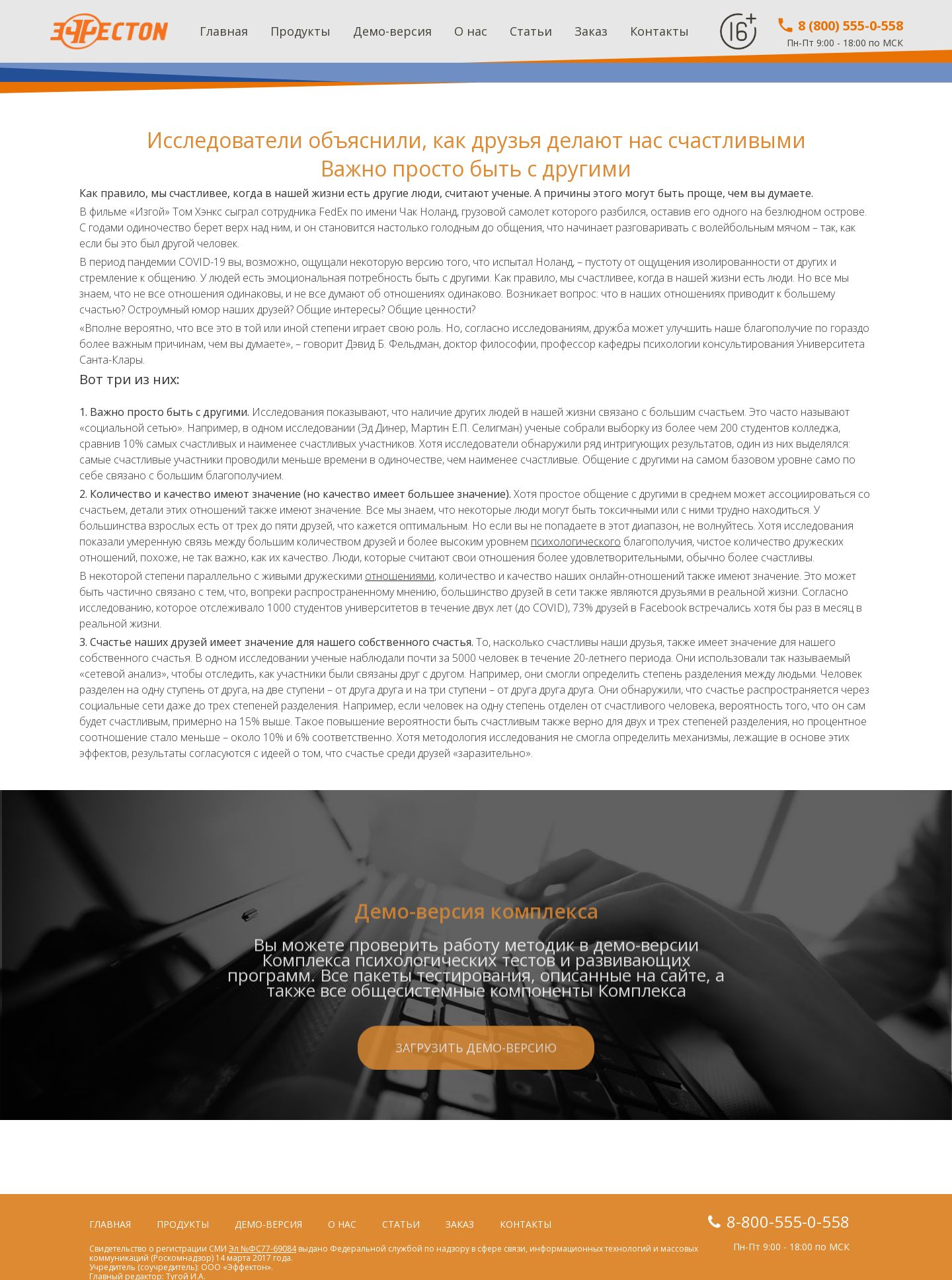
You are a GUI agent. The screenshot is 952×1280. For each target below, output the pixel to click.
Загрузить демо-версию (476, 1113)
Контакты (659, 31)
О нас (470, 31)
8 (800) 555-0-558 (839, 25)
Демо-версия (392, 31)
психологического (576, 541)
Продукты (300, 31)
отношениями (399, 576)
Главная (224, 31)
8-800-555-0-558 (788, 1221)
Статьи (531, 31)
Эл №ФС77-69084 (262, 1248)
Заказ (591, 31)
